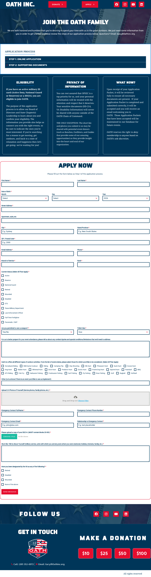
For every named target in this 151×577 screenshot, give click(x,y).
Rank (79, 261)
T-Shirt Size (81, 328)
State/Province (83, 228)
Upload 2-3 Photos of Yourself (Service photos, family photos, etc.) (25, 390)
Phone (80, 250)
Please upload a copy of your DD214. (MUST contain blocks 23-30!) (26, 432)
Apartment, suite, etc (8, 217)
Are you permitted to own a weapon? (15, 328)
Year (104, 194)
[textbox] (23, 198)
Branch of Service (8, 261)
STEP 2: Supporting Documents (28, 65)
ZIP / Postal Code (8, 239)
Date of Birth (6, 191)
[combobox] (25, 198)
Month (3, 194)
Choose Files (83, 401)
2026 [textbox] (106, 198)
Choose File (9, 436)
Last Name (81, 180)
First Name (5, 180)
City (3, 228)
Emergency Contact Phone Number (90, 410)
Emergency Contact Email (11, 421)
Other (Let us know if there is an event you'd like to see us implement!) (26, 379)
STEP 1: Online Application (25, 59)
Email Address (7, 250)
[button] (75, 59)
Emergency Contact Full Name (12, 410)
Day (53, 194)
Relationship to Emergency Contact (90, 421)
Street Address (7, 206)
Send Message (9, 492)
